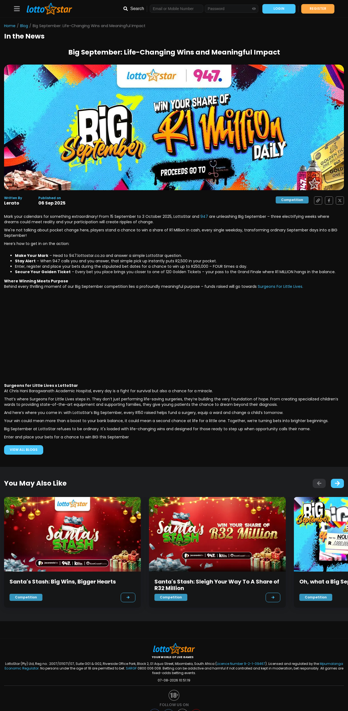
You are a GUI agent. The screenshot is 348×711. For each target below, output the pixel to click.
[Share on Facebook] (327, 200)
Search (137, 8)
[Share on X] (338, 200)
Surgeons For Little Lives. (280, 286)
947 (204, 216)
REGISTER (318, 8)
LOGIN (279, 8)
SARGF (131, 668)
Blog (24, 25)
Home (9, 25)
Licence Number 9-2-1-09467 (241, 663)
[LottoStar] (46, 8)
